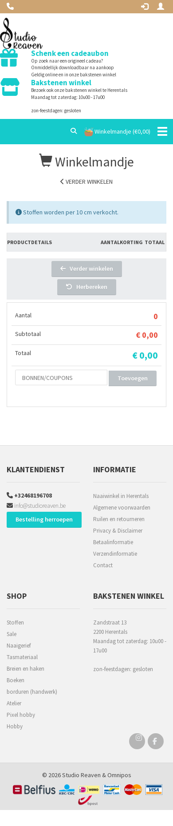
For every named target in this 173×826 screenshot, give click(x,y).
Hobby (15, 726)
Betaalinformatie (113, 542)
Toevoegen (133, 378)
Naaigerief (19, 645)
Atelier (14, 703)
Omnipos (119, 775)
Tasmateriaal (22, 657)
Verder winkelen (86, 182)
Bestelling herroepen (44, 519)
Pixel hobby (21, 715)
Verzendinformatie (115, 553)
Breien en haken (25, 668)
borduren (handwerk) (32, 692)
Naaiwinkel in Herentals (121, 496)
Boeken (15, 680)
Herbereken (86, 287)
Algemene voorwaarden (121, 507)
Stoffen (15, 622)
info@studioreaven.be (36, 506)
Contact (103, 565)
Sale (11, 634)
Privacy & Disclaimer (117, 530)
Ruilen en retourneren (119, 519)
